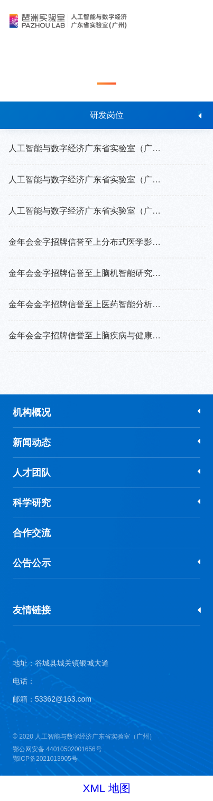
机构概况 (32, 412)
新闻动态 (32, 442)
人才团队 (32, 472)
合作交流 (32, 533)
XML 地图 (106, 788)
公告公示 (32, 563)
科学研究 (32, 503)
